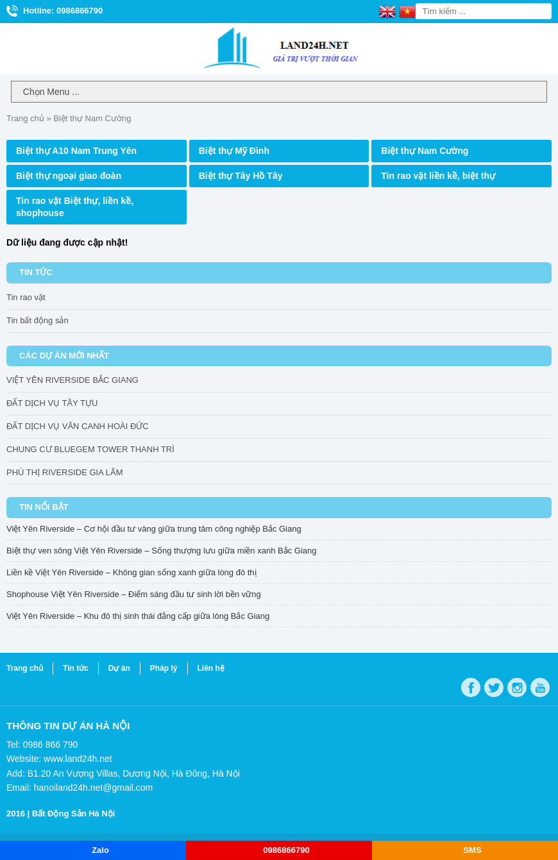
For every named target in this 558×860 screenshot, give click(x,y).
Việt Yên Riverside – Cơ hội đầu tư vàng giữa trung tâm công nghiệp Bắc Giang (153, 529)
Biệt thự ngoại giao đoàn (68, 176)
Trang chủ (25, 118)
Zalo (100, 850)
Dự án (119, 668)
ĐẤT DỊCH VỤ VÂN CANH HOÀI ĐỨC (77, 426)
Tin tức (76, 668)
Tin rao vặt (26, 297)
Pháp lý (164, 668)
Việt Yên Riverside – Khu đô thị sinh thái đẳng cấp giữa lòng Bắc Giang (137, 616)
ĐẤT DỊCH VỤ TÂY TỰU (51, 403)
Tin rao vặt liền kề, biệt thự (438, 176)
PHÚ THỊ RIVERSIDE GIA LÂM (64, 472)
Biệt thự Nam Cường (424, 151)
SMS (472, 850)
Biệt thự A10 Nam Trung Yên (76, 151)
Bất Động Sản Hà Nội (73, 813)
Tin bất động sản (37, 320)
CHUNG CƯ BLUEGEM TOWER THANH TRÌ (90, 449)
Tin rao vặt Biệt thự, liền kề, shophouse (74, 207)
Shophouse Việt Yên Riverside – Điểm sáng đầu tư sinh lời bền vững (133, 594)
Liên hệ (211, 668)
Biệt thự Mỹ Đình (234, 151)
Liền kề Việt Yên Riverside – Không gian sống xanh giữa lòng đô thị (131, 572)
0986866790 (286, 850)
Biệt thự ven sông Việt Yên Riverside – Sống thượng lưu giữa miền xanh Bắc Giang (161, 550)
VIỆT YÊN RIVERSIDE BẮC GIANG (72, 380)
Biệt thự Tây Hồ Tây (241, 176)
